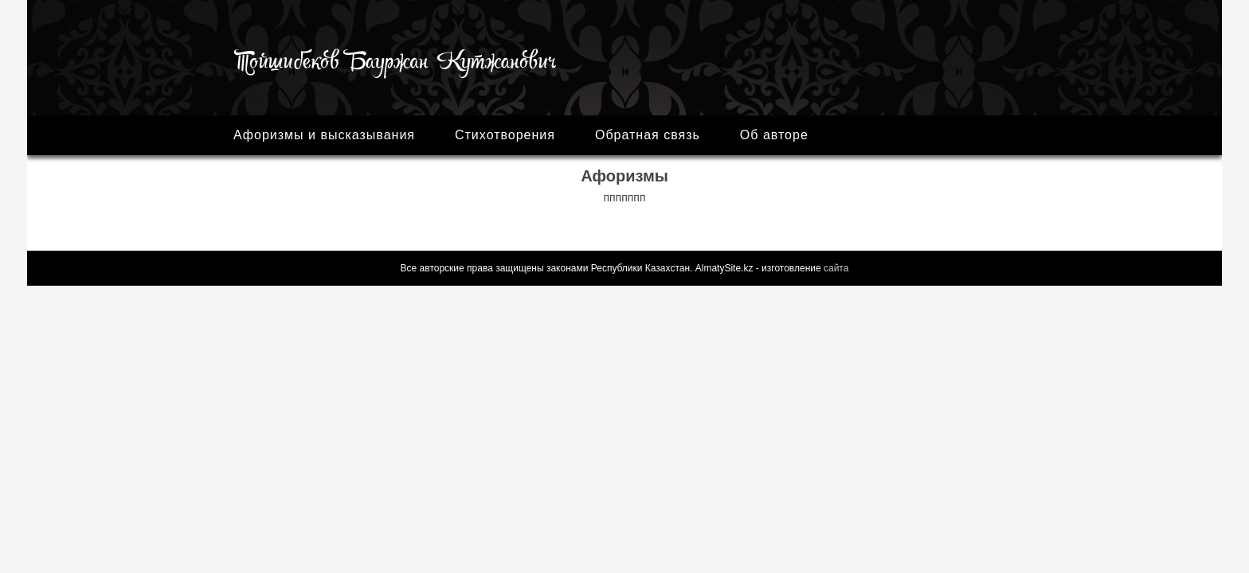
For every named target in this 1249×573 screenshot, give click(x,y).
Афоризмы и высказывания (324, 135)
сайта (836, 268)
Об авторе (774, 135)
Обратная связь (647, 135)
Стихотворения (505, 135)
